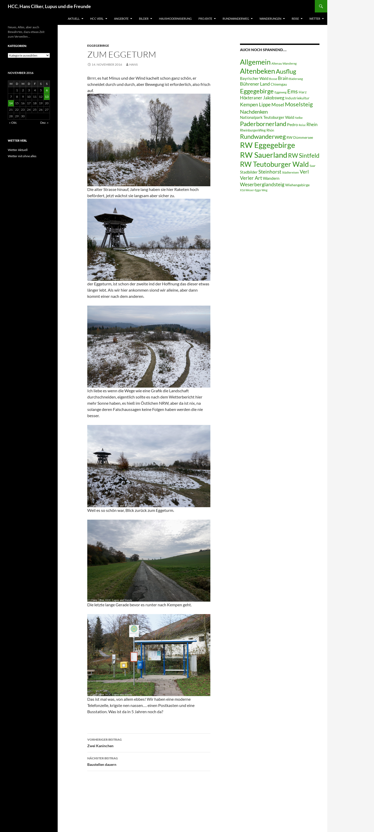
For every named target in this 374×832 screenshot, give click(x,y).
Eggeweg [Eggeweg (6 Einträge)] (280, 92)
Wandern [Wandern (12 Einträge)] (271, 178)
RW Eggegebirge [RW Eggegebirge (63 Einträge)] (267, 145)
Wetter (314, 18)
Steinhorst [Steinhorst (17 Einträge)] (269, 172)
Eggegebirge (98, 45)
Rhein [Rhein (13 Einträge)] (311, 124)
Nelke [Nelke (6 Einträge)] (299, 118)
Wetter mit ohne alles (22, 156)
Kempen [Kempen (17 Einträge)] (249, 104)
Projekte (205, 18)
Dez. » (44, 123)
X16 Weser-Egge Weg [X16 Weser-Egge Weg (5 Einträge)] (254, 190)
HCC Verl (97, 18)
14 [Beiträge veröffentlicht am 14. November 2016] (11, 103)
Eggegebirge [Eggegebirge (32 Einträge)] (257, 91)
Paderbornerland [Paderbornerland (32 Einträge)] (263, 123)
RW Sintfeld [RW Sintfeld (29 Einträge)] (303, 155)
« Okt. (13, 123)
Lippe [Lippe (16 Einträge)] (265, 104)
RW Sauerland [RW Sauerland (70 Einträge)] (263, 154)
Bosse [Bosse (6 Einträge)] (273, 79)
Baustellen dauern (148, 761)
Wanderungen (270, 18)
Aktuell (74, 18)
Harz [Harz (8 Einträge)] (302, 92)
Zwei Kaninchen (148, 742)
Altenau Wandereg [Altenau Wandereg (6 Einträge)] (284, 63)
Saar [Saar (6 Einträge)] (313, 166)
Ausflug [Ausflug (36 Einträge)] (286, 71)
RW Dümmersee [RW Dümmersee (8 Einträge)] (299, 137)
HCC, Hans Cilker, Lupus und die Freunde (49, 6)
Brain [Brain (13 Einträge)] (283, 78)
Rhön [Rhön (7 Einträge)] (270, 130)
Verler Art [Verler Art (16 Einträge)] (251, 178)
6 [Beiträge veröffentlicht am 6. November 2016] (47, 90)
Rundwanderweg (236, 18)
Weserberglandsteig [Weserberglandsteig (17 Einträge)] (262, 184)
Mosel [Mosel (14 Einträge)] (277, 104)
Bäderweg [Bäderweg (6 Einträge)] (296, 79)
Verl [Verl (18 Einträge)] (304, 172)
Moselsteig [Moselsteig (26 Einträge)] (299, 104)
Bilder (144, 18)
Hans (133, 64)
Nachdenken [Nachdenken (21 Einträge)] (254, 111)
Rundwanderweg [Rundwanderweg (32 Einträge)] (263, 136)
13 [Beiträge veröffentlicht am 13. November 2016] (47, 97)
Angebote (121, 18)
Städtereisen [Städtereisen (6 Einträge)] (290, 172)
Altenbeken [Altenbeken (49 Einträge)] (257, 71)
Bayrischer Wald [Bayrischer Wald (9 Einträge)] (254, 78)
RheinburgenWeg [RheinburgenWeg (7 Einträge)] (253, 130)
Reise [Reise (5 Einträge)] (302, 125)
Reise (295, 18)
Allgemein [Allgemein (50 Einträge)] (255, 62)
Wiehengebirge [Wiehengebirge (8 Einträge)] (297, 185)
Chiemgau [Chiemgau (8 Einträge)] (279, 84)
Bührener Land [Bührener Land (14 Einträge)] (255, 84)
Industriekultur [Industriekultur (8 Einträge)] (297, 98)
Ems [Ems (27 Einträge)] (292, 91)
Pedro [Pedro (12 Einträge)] (292, 124)
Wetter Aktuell (18, 150)
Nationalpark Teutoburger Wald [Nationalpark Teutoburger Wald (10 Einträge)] (267, 117)
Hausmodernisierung (175, 18)
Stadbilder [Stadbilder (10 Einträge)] (249, 172)
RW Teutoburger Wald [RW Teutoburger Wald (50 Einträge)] (274, 164)
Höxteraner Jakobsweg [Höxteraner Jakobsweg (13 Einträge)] (262, 97)
